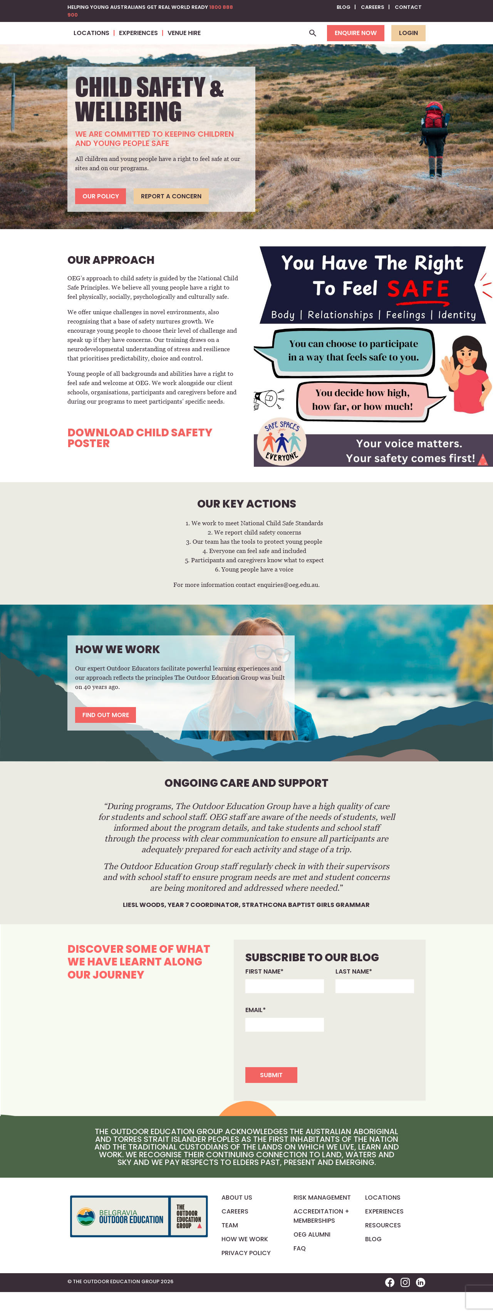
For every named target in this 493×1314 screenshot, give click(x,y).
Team (229, 1247)
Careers (372, 7)
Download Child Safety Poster (140, 459)
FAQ (299, 1270)
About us (236, 1219)
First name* (264, 993)
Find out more (106, 736)
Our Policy (101, 217)
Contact (408, 7)
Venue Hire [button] (284, 43)
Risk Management (322, 1219)
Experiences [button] (238, 43)
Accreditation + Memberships (321, 1238)
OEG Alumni (311, 1256)
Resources (383, 1247)
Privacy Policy (246, 1274)
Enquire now (356, 43)
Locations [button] (192, 43)
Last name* (353, 993)
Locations (383, 1219)
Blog (343, 7)
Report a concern (174, 217)
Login (408, 43)
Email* (255, 1031)
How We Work (244, 1261)
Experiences (384, 1233)
